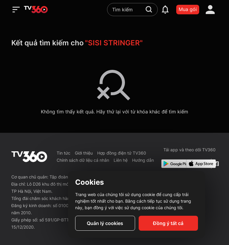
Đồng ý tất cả (168, 223)
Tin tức (63, 152)
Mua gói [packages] (188, 9)
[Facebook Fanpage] (216, 163)
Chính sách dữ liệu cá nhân (83, 160)
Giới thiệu (84, 152)
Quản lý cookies (105, 223)
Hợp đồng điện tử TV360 (121, 152)
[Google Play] (172, 164)
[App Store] (197, 164)
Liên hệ (121, 160)
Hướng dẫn (143, 160)
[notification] (165, 9)
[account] (210, 9)
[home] (36, 9)
